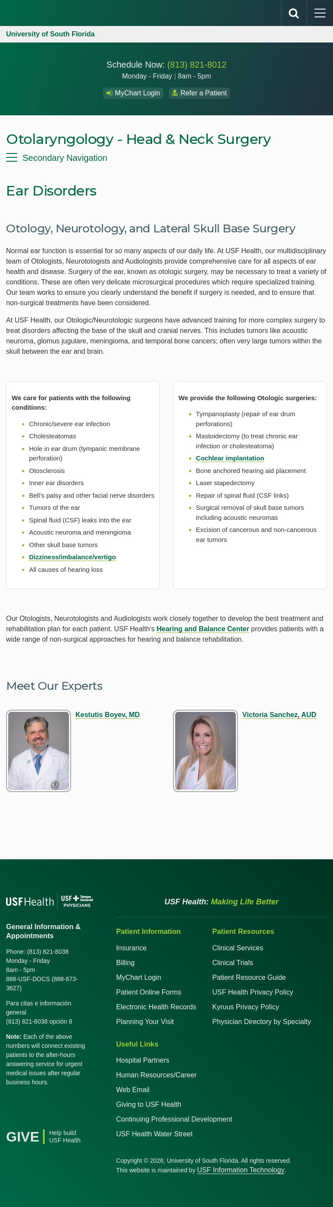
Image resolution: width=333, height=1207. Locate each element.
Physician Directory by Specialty (261, 1021)
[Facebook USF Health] (13, 1104)
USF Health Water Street (154, 1134)
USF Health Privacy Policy (253, 992)
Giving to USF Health (148, 1104)
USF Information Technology (241, 1170)
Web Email (133, 1089)
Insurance (131, 948)
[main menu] (320, 13)
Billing (125, 962)
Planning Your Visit (145, 1021)
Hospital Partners (143, 1060)
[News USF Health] (13, 1118)
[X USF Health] (32, 1104)
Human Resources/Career (156, 1075)
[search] (294, 13)
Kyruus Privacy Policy (245, 1007)
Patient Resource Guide (249, 977)
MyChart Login (133, 93)
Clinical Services (237, 948)
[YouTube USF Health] (51, 1104)
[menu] (166, 157)
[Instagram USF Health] (70, 1104)
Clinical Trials (232, 962)
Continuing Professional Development (174, 1119)
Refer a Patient (199, 93)
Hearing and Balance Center (203, 629)
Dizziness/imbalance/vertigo (72, 557)
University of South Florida (50, 34)
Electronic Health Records (156, 1007)
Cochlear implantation (230, 458)
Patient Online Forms (148, 992)
